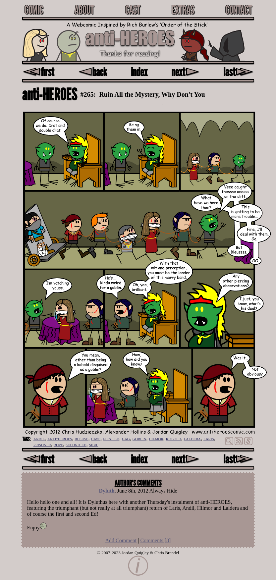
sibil (93, 444)
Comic (34, 10)
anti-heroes (59, 438)
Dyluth (106, 491)
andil (39, 438)
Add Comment (121, 540)
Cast (132, 10)
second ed (76, 444)
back (92, 72)
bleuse (81, 438)
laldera (192, 438)
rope (58, 444)
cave (96, 438)
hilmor (156, 438)
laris (208, 438)
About (83, 10)
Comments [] (155, 540)
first (38, 72)
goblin (139, 438)
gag (126, 438)
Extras (182, 10)
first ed (111, 438)
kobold (173, 438)
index (139, 72)
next (185, 72)
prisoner (42, 444)
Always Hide (163, 491)
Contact (238, 10)
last (238, 72)
